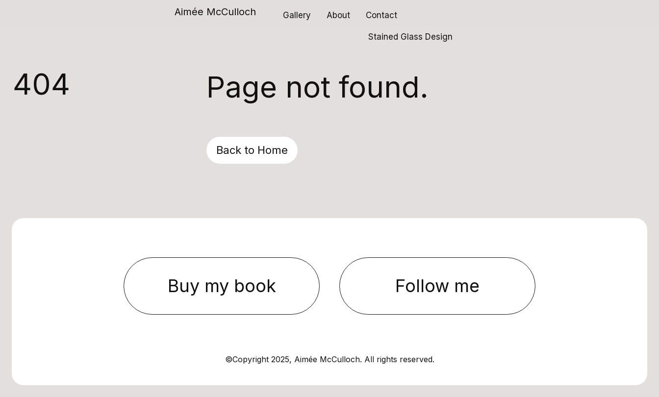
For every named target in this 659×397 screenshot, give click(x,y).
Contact (381, 15)
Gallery (297, 15)
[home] (215, 14)
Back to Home (252, 150)
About (338, 15)
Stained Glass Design (410, 37)
